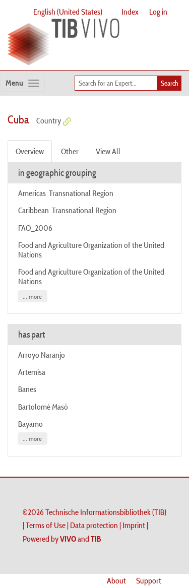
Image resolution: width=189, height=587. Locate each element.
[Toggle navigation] (22, 83)
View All (108, 151)
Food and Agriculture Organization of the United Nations (91, 249)
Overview (30, 151)
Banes (27, 389)
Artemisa (31, 372)
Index (130, 12)
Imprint (133, 525)
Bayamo (30, 424)
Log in (158, 12)
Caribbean (33, 210)
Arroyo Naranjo (41, 355)
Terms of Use (46, 525)
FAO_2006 (35, 228)
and (80, 539)
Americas (32, 193)
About (116, 580)
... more (32, 296)
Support (148, 580)
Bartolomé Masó (43, 407)
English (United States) (67, 12)
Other (70, 151)
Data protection (94, 525)
